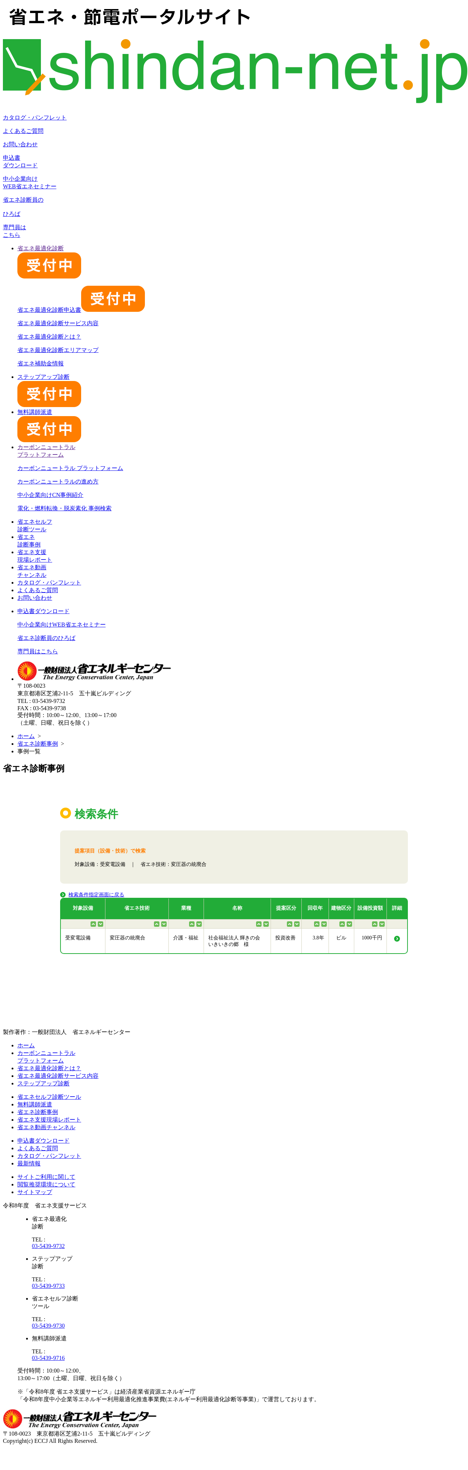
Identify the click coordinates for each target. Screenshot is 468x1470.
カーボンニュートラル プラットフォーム (70, 468)
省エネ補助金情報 (40, 363)
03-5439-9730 (48, 1326)
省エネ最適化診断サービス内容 (58, 323)
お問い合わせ (20, 144)
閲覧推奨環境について (46, 1184)
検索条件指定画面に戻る (96, 894)
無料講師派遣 (34, 1104)
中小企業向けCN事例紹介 (50, 495)
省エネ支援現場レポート (49, 1120)
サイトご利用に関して (46, 1177)
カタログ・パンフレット (35, 117)
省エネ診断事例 (37, 744)
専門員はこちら (37, 651)
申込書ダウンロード (43, 611)
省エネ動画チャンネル (46, 1127)
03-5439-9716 (48, 1358)
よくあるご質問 (23, 131)
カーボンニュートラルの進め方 (58, 481)
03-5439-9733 (48, 1286)
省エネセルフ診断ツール (49, 1097)
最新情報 (29, 1163)
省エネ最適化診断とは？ (49, 337)
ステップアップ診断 (43, 1083)
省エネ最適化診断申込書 (81, 310)
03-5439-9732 (48, 1246)
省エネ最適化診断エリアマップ (58, 350)
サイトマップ (34, 1192)
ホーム (26, 736)
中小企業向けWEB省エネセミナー (61, 624)
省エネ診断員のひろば (46, 638)
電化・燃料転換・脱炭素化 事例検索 (64, 508)
